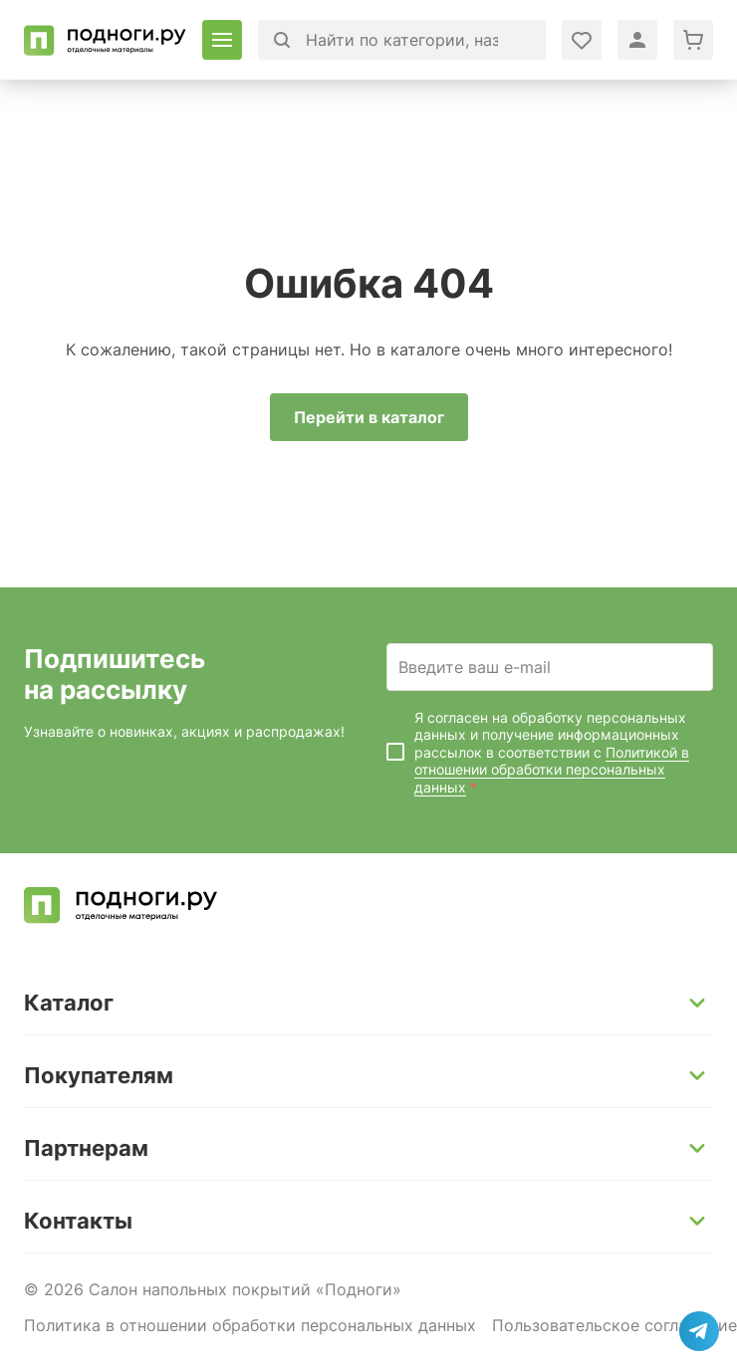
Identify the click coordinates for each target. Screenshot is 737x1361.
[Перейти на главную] (105, 40)
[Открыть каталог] (222, 40)
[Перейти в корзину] (693, 40)
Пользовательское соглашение (614, 1325)
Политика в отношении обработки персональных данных (250, 1325)
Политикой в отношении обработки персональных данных (551, 769)
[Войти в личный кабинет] (582, 40)
